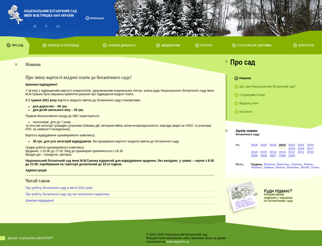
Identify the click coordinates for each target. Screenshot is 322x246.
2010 (310, 152)
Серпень (296, 164)
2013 (282, 152)
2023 (282, 145)
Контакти (246, 111)
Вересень (283, 164)
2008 (263, 156)
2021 (301, 145)
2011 (301, 152)
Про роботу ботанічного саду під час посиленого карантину (67, 194)
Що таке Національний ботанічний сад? (268, 86)
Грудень (256, 164)
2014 (273, 152)
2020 (310, 145)
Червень (256, 167)
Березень (293, 167)
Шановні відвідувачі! (39, 200)
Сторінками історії (252, 95)
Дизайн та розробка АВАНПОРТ (30, 238)
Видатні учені (249, 103)
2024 (273, 145)
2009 (254, 156)
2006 (282, 156)
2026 (254, 145)
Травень (268, 167)
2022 (291, 145)
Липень (308, 164)
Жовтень (269, 164)
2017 (310, 149)
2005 (291, 156)
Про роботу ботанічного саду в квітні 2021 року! (59, 188)
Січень (315, 167)
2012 (291, 152)
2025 (263, 145)
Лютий (305, 167)
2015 (263, 152)
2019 (291, 149)
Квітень (280, 167)
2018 (301, 149)
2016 (254, 152)
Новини (245, 78)
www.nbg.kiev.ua (177, 241)
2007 (273, 156)
